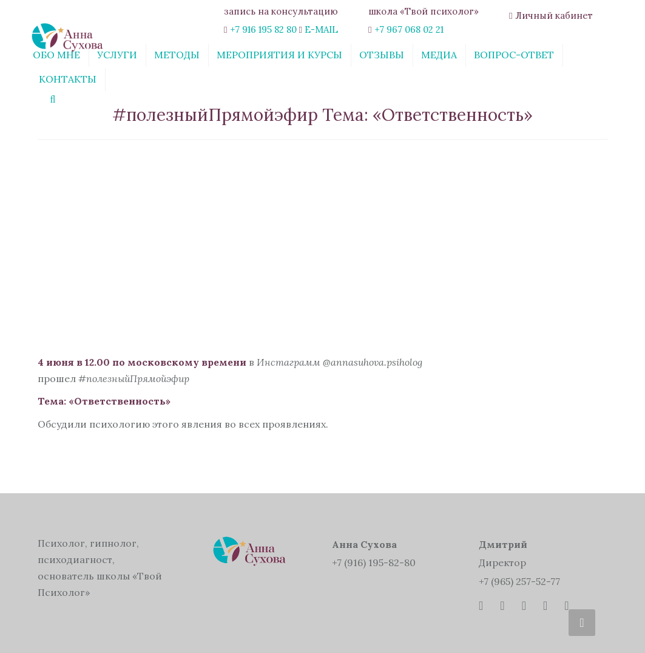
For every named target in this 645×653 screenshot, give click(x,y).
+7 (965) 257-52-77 (519, 581)
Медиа (439, 55)
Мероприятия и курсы (279, 55)
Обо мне (56, 55)
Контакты (67, 79)
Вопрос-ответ (514, 55)
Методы (177, 55)
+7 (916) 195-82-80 (374, 562)
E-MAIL (321, 29)
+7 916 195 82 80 (263, 29)
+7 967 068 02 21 (409, 29)
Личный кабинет (554, 15)
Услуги (117, 55)
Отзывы (381, 55)
